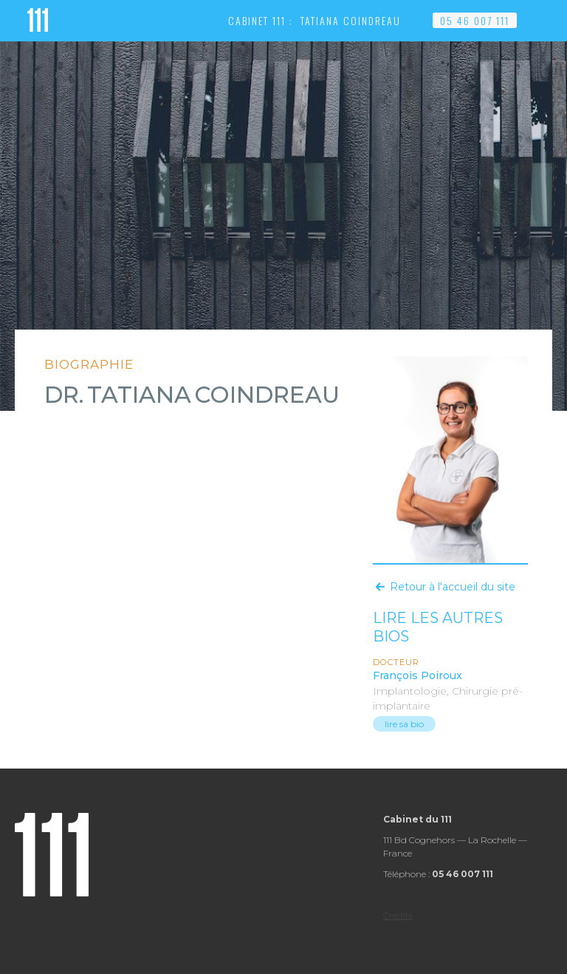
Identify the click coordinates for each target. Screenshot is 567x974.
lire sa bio (404, 723)
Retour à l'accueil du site (452, 586)
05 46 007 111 (474, 20)
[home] (37, 18)
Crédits (398, 915)
